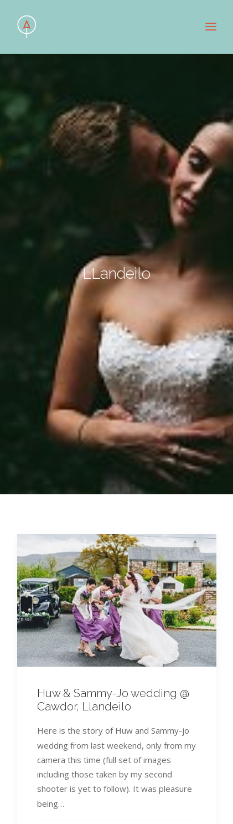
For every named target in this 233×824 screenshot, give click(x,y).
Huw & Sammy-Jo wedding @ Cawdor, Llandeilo (113, 693)
